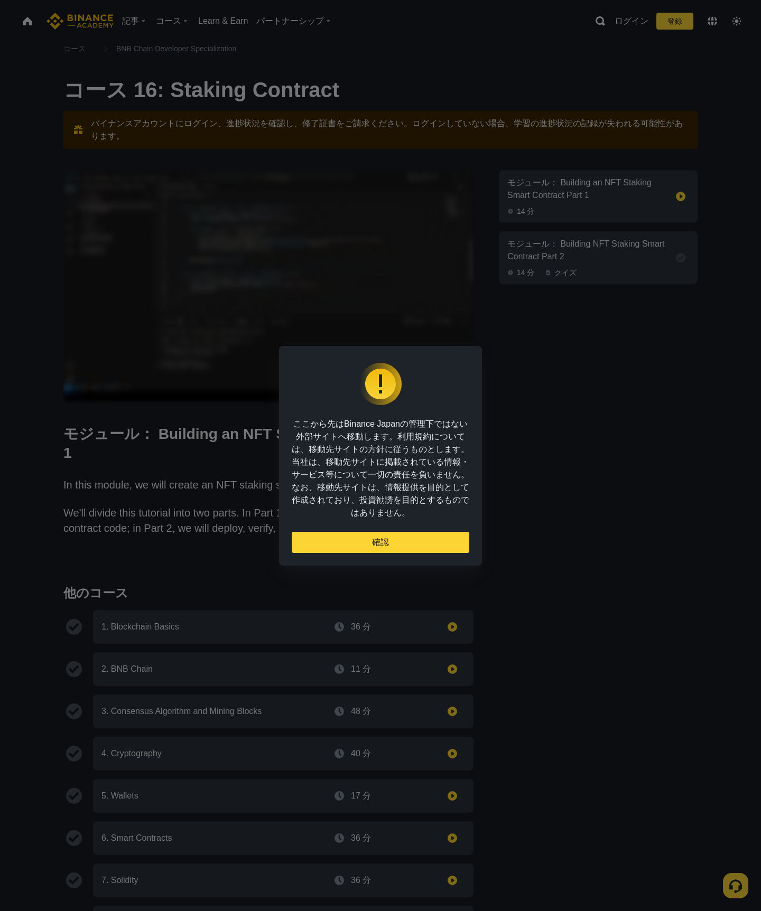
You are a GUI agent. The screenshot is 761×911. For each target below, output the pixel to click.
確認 (380, 542)
